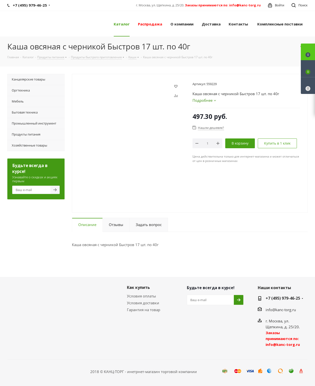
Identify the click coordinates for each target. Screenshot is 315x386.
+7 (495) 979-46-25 (283, 298)
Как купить (138, 287)
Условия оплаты (141, 296)
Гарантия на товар (143, 309)
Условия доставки (143, 302)
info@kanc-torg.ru (281, 309)
